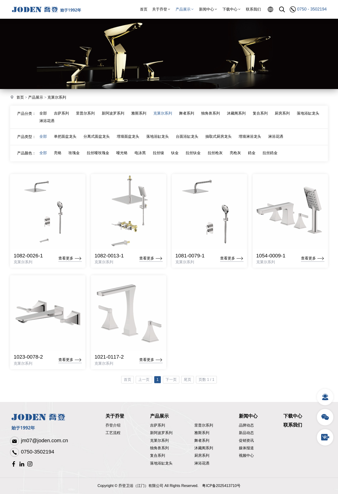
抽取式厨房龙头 (218, 138)
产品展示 (185, 9)
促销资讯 (246, 440)
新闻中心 (208, 9)
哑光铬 (122, 154)
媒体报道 (246, 448)
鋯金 (251, 154)
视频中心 (246, 455)
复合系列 (260, 115)
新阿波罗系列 (113, 115)
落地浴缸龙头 (308, 115)
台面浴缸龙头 (187, 138)
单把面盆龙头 (65, 138)
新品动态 (246, 433)
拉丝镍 (158, 154)
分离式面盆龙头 (96, 138)
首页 (143, 9)
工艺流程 (112, 433)
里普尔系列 (85, 115)
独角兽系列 (210, 115)
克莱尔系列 (56, 98)
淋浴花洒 (46, 122)
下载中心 (231, 9)
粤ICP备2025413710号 (221, 486)
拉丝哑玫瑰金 (98, 154)
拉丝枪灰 (215, 154)
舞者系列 (186, 115)
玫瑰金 (74, 154)
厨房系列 (282, 115)
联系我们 (253, 9)
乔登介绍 (112, 425)
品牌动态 (246, 425)
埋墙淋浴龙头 (250, 138)
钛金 (175, 154)
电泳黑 (140, 154)
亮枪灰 (235, 154)
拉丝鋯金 (270, 154)
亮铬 (57, 154)
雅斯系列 (138, 115)
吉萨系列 (61, 115)
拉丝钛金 (193, 154)
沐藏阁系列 (236, 115)
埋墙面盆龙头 (128, 138)
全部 (43, 115)
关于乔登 (161, 9)
